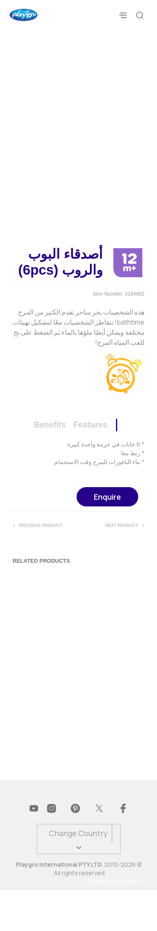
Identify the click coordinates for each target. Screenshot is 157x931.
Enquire (107, 538)
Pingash (98, 922)
